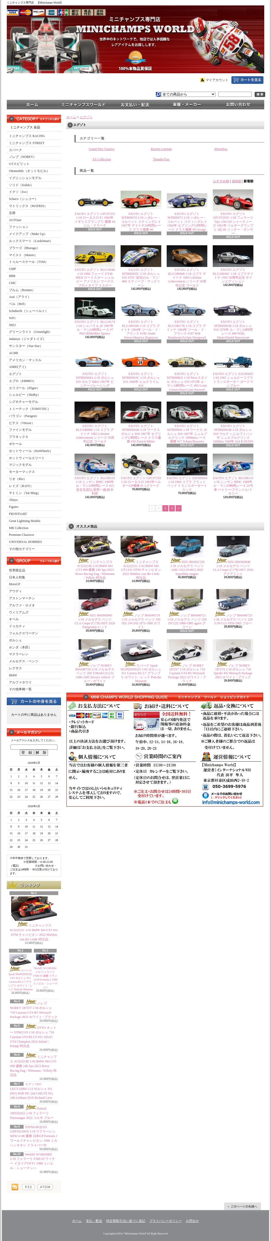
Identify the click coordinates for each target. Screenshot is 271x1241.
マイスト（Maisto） (23, 255)
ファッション (18, 227)
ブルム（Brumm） (22, 290)
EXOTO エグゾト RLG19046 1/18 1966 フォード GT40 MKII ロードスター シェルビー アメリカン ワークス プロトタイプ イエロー (95, 277)
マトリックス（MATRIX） (28, 206)
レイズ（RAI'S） (21, 486)
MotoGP (14, 584)
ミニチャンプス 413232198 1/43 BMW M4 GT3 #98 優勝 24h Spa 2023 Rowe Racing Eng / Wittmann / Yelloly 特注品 (33, 1066)
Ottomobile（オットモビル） (29, 171)
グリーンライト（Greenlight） (30, 332)
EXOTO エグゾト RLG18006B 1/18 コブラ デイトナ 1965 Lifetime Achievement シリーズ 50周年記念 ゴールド (187, 277)
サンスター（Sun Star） (26, 346)
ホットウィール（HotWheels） (31, 451)
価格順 (236, 181)
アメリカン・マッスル (25, 360)
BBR (12, 276)
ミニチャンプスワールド (84, 104)
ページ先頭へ (242, 1206)
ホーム (32, 104)
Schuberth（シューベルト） (28, 311)
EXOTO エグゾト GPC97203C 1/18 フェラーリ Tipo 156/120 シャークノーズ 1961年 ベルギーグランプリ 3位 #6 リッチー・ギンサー (233, 223)
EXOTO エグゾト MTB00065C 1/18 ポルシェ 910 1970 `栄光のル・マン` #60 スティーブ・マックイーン (141, 277)
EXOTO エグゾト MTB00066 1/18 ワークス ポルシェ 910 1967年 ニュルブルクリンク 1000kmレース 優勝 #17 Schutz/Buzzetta (187, 434)
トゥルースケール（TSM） (28, 262)
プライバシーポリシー (165, 1221)
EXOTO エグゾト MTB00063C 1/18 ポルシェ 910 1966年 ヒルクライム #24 (141, 379)
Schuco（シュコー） (23, 199)
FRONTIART (18, 514)
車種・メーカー (187, 104)
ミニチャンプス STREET (26, 143)
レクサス (15, 668)
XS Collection (101, 159)
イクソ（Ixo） (19, 192)
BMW (13, 675)
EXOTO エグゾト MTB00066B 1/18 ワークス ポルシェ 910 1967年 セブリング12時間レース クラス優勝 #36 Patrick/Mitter (141, 434)
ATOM (45, 1187)
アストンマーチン (22, 598)
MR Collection (18, 528)
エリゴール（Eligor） (24, 388)
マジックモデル (20, 465)
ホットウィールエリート (27, 458)
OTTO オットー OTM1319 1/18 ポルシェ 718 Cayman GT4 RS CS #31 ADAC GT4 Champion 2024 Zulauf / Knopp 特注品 (33, 1037)
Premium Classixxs (21, 535)
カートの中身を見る (34, 701)
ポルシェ (15, 640)
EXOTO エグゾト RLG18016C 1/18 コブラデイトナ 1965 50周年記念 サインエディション (233, 275)
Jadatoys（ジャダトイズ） (27, 339)
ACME (13, 353)
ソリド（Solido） (21, 185)
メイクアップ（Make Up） (28, 234)
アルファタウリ (20, 682)
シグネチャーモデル (23, 402)
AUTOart (15, 220)
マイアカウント (217, 80)
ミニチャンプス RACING (27, 136)
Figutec (14, 507)
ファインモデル (20, 430)
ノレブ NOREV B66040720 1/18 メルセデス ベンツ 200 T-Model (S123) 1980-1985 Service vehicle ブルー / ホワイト (94, 673)
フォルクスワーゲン (23, 633)
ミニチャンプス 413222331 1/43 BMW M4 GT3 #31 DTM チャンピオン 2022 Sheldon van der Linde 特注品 (141, 570)
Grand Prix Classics (101, 149)
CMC (12, 283)
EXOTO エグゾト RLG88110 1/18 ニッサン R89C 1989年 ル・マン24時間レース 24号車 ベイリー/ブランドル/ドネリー (233, 486)
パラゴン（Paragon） (24, 416)
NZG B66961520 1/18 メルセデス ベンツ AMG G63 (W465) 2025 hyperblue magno (187, 567)
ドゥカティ (17, 626)
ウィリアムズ (18, 612)
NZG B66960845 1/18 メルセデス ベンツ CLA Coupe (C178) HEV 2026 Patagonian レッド (95, 621)
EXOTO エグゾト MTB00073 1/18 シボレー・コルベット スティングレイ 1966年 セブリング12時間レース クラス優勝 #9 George (187, 221)
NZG (12, 318)
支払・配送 (94, 1221)
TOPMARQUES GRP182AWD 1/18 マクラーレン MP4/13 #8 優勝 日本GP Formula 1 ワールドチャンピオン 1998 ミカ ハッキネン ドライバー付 (33, 1136)
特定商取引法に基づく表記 (125, 1221)
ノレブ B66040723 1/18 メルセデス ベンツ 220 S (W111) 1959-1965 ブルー (233, 619)
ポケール (15, 444)
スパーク (15, 150)
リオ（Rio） (18, 479)
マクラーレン (18, 654)
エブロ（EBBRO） (22, 381)
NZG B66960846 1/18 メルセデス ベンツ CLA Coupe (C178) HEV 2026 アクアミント (233, 567)
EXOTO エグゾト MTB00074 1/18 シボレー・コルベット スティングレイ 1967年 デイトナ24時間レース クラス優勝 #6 (141, 221)
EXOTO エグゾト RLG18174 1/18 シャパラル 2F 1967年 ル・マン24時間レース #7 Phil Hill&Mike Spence (95, 327)
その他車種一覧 (20, 689)
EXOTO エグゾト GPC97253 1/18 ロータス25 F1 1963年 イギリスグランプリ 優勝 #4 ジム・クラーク (95, 219)
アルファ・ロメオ (22, 605)
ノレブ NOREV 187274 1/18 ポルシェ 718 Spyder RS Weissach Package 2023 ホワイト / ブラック (233, 671)
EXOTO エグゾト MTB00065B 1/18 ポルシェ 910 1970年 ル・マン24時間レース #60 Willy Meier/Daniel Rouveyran (233, 329)
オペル (14, 619)
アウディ (15, 591)
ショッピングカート (247, 80)
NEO (12, 325)
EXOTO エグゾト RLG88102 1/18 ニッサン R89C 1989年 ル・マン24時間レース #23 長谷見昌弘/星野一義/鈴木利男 (95, 486)
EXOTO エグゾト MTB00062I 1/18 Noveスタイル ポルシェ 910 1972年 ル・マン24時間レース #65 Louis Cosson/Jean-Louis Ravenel (187, 382)
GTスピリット (19, 164)
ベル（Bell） (18, 304)
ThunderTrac (161, 159)
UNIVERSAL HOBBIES (25, 542)
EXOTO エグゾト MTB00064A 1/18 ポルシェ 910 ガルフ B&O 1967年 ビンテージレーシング (95, 379)
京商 (12, 213)
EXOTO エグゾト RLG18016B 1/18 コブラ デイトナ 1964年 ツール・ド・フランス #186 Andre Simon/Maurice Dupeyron (141, 329)
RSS (28, 1187)
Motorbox (220, 149)
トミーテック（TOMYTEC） (30, 409)
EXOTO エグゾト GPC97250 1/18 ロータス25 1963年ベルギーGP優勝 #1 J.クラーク (141, 482)
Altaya (13, 500)
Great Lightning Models (24, 521)
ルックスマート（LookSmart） (31, 241)
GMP (12, 269)
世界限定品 (17, 570)
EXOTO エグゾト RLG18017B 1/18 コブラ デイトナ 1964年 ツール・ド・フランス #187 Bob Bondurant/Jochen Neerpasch (187, 329)
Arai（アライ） (20, 297)
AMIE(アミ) (17, 367)
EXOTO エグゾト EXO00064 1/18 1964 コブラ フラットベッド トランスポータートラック (187, 484)
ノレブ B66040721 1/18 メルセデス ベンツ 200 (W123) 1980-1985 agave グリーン (187, 621)
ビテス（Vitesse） (22, 423)
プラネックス (18, 437)
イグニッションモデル (25, 178)
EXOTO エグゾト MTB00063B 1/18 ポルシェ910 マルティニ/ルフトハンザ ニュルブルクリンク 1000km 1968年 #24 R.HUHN (233, 434)
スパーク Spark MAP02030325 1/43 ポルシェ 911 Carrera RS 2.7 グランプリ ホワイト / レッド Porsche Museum (141, 673)
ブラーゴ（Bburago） (24, 248)
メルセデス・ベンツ (23, 661)
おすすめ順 (221, 181)
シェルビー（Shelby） (25, 395)
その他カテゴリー (22, 549)
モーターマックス (22, 472)
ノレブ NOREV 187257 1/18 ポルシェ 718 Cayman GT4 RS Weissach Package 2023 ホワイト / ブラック (187, 673)
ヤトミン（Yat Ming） (25, 493)
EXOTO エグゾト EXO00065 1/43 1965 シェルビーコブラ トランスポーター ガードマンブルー (233, 379)
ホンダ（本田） (20, 647)
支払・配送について (135, 104)
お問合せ (238, 104)
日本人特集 (17, 577)
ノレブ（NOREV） (22, 157)
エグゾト (15, 374)
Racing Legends (161, 149)
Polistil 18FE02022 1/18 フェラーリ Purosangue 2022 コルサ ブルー (32, 1113)
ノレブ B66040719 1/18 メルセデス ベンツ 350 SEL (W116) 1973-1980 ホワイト (140, 621)
